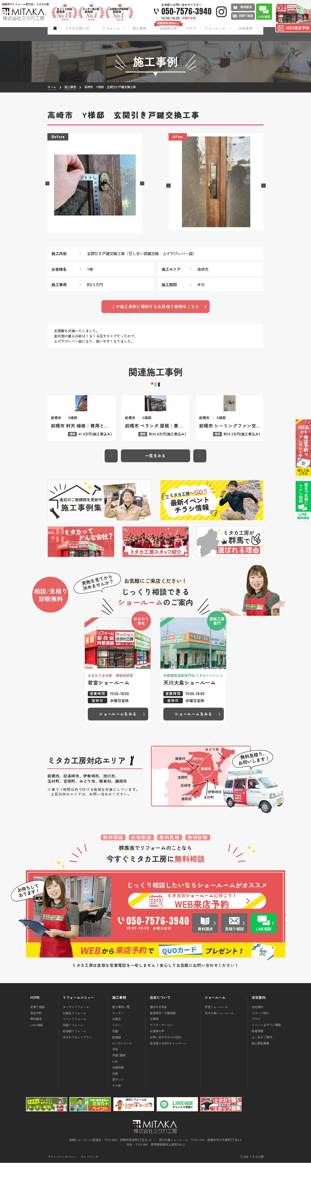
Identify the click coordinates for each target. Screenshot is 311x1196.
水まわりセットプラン (77, 1070)
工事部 (154, 1052)
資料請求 (36, 1052)
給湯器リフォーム (74, 1064)
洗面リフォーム (73, 1058)
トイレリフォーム (74, 1052)
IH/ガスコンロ (122, 1076)
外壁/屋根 (119, 1088)
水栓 (115, 1082)
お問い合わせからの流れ (166, 1070)
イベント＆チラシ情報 (266, 1058)
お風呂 (116, 1052)
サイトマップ (89, 1190)
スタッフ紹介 (260, 1046)
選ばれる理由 (158, 1040)
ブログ (256, 1052)
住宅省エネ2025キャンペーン (168, 1076)
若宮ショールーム (216, 1040)
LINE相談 (36, 1058)
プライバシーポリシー (61, 1190)
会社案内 (257, 1040)
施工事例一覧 (121, 1040)
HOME (35, 1030)
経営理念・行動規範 (163, 1046)
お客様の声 (157, 1064)
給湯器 (116, 1070)
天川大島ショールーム (219, 1046)
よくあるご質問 (262, 1070)
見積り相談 (37, 1040)
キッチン (118, 1046)
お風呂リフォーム (74, 1046)
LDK (115, 1094)
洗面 (115, 1064)
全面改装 (118, 1100)
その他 (116, 1118)
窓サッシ (118, 1112)
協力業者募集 (260, 1076)
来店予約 (36, 1046)
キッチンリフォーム (76, 1040)
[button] (47, 183)
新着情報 (257, 1064)
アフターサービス (161, 1058)
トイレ (116, 1058)
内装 (115, 1106)
